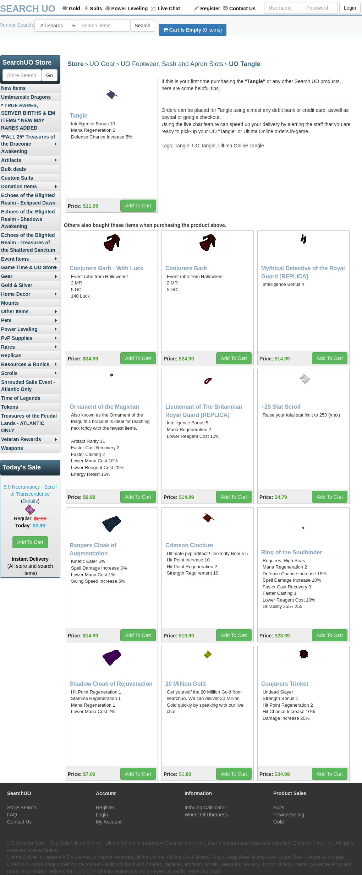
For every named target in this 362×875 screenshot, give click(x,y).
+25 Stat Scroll (281, 407)
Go (49, 75)
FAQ (12, 814)
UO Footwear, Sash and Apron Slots (172, 63)
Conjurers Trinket (284, 684)
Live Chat (169, 8)
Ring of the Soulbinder (291, 552)
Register (210, 8)
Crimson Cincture (189, 545)
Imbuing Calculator (205, 807)
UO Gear (102, 63)
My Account (108, 822)
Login (350, 8)
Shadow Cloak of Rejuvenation (111, 684)
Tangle (78, 116)
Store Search (21, 807)
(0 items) (192, 30)
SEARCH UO (27, 8)
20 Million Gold (185, 684)
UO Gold (83, 871)
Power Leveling (129, 8)
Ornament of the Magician (104, 407)
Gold (74, 8)
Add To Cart (30, 542)
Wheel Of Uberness (206, 814)
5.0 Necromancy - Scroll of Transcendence (30, 490)
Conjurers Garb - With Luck (106, 268)
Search (142, 25)
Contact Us (242, 8)
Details (30, 501)
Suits (96, 8)
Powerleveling (288, 814)
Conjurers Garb (186, 268)
